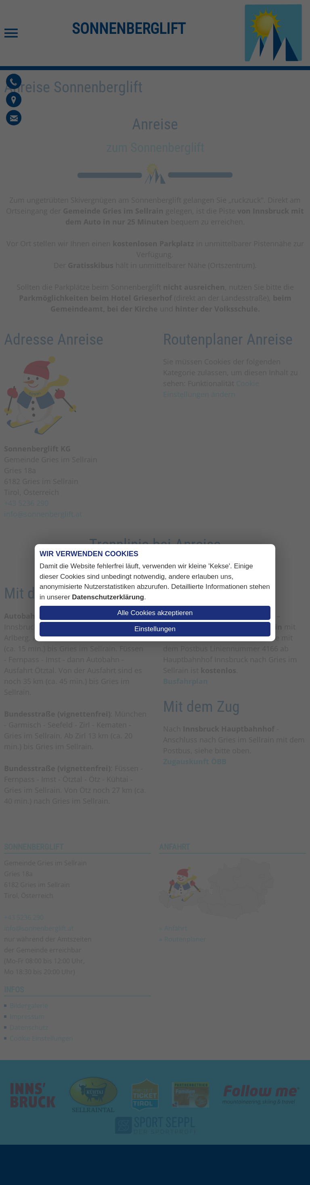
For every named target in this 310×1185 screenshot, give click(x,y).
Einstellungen (155, 629)
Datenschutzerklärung (108, 597)
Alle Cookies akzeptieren (155, 613)
